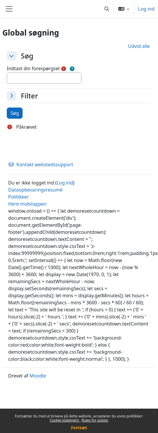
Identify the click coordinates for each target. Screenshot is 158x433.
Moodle (37, 375)
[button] (106, 9)
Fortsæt (79, 427)
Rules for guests (95, 420)
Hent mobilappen (27, 204)
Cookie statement (65, 420)
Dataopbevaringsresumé (35, 190)
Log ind (146, 9)
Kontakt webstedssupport (40, 164)
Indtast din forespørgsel (33, 68)
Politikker (18, 197)
